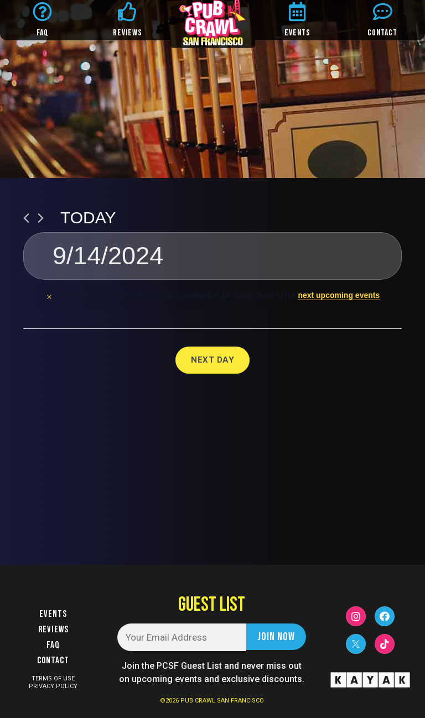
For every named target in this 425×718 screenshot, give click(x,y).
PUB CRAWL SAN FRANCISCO (222, 700)
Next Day (212, 360)
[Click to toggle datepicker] (212, 256)
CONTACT (382, 33)
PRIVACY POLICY (53, 686)
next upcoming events (339, 295)
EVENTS (297, 33)
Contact (53, 660)
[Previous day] (26, 218)
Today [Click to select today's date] (88, 217)
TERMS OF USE (53, 678)
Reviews (53, 629)
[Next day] (41, 218)
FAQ (43, 33)
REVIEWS (127, 33)
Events (53, 614)
